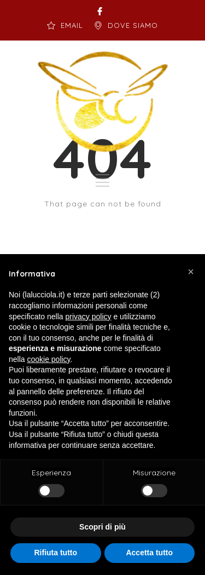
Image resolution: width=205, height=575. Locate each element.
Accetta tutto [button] (149, 552)
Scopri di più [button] (102, 526)
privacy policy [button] (89, 316)
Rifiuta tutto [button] (55, 552)
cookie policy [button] (48, 359)
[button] (191, 271)
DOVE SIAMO (133, 25)
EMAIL (72, 25)
